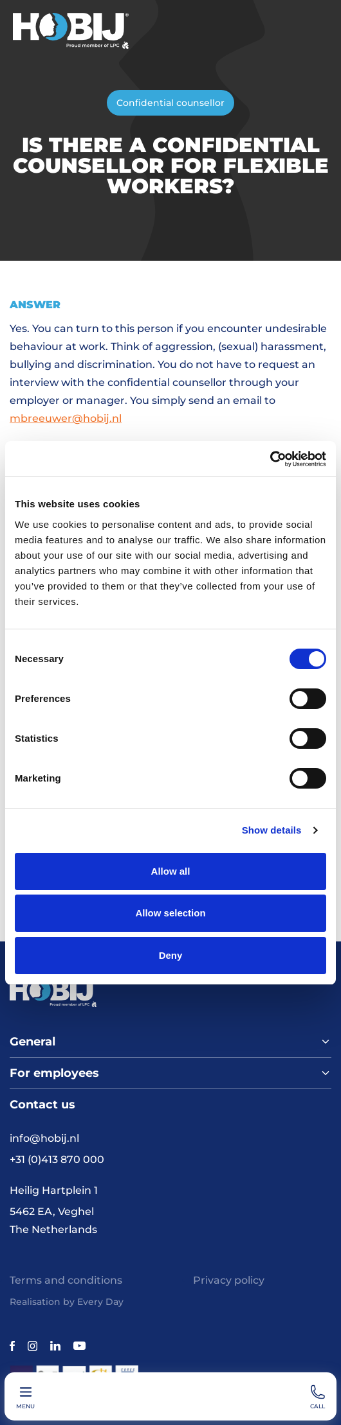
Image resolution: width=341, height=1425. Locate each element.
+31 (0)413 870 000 (57, 1159)
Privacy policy (228, 1280)
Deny (171, 955)
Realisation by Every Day (67, 1301)
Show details (272, 830)
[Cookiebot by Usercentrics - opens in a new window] (270, 459)
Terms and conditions (66, 1280)
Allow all (170, 871)
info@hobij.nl (44, 1138)
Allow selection (170, 912)
